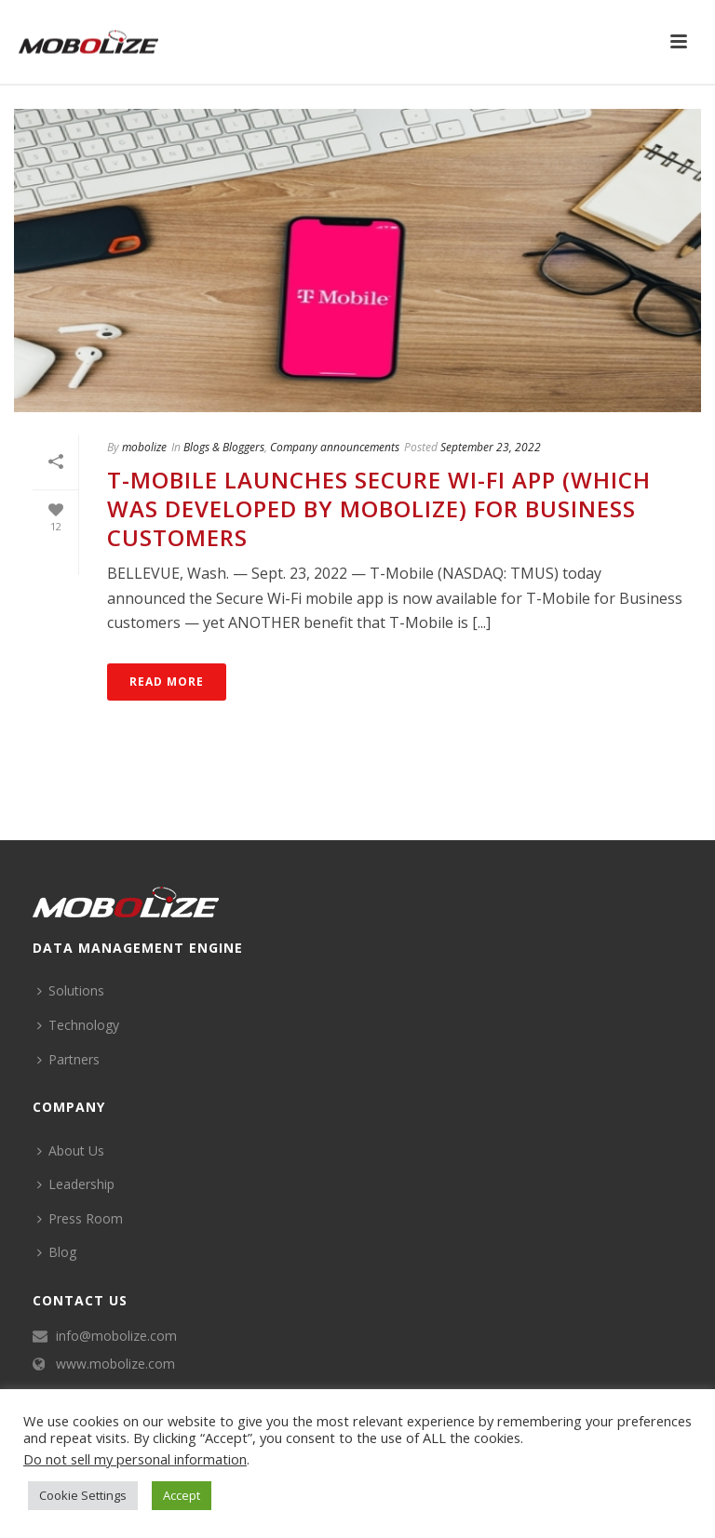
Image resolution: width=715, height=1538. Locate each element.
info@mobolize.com (116, 1336)
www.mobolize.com (115, 1364)
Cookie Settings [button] (83, 1495)
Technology (78, 1025)
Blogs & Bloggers (223, 447)
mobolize (144, 447)
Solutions (70, 990)
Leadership (76, 1184)
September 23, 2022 (490, 447)
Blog (56, 1252)
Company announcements (334, 447)
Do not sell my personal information (135, 1459)
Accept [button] (181, 1495)
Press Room (80, 1218)
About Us (70, 1150)
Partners (68, 1059)
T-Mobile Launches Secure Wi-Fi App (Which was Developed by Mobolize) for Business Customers (379, 508)
